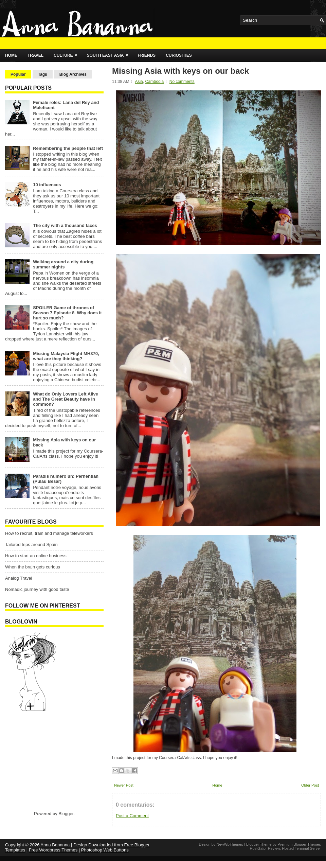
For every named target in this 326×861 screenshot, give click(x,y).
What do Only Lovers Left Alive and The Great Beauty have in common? (65, 399)
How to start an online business (36, 555)
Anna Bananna (55, 844)
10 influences (47, 184)
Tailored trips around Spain (31, 544)
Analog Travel (18, 578)
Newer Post (123, 785)
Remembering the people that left (68, 148)
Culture (68, 53)
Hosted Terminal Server (301, 848)
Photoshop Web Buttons (105, 850)
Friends (147, 55)
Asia (139, 81)
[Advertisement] (47, 760)
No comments (182, 81)
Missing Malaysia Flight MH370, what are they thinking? (66, 356)
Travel (35, 55)
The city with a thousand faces (65, 225)
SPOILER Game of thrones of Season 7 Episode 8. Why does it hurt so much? (67, 312)
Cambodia (154, 81)
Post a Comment (132, 815)
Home (11, 55)
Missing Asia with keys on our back (180, 71)
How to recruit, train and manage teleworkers (49, 533)
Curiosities (179, 55)
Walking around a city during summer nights (63, 264)
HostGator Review (265, 848)
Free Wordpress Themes (53, 850)
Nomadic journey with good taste (37, 589)
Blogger (65, 813)
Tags (42, 74)
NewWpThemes (229, 844)
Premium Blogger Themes (299, 844)
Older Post (310, 785)
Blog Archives (73, 74)
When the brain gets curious (32, 566)
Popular (18, 74)
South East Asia (110, 53)
